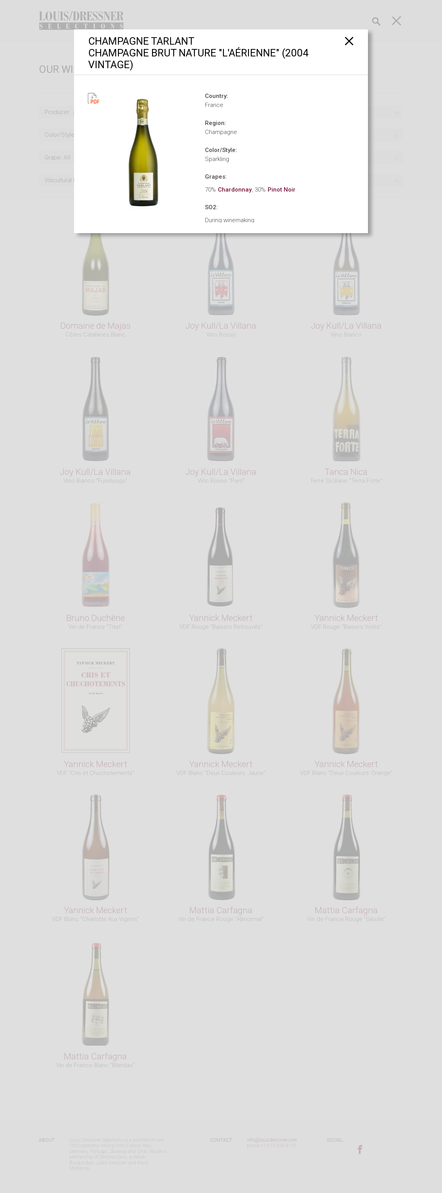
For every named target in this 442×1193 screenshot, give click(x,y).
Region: (215, 123)
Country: (216, 96)
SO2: (211, 207)
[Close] (349, 41)
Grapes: (216, 176)
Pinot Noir (281, 189)
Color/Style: (221, 150)
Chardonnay (235, 189)
